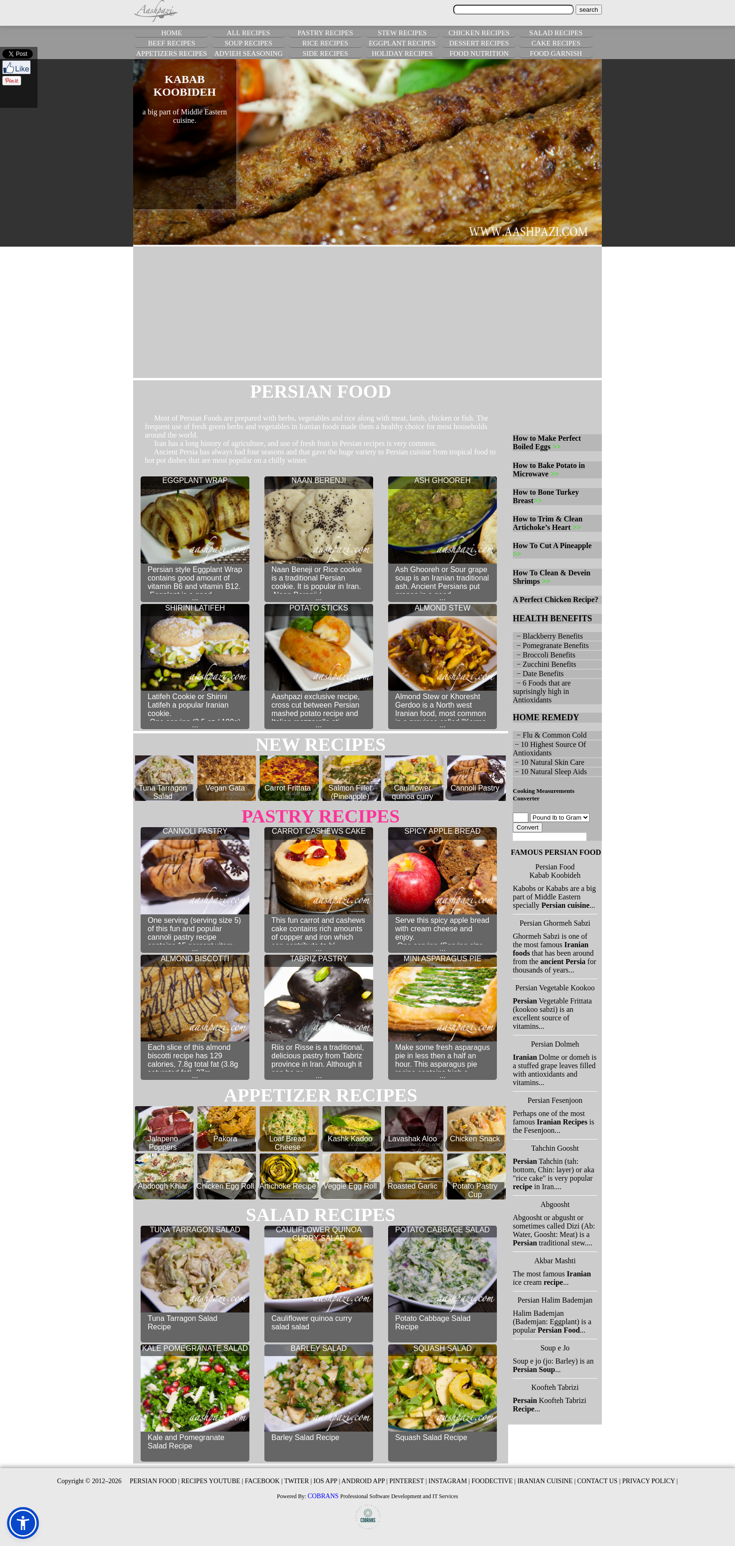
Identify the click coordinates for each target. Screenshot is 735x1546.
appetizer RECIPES (320, 1095)
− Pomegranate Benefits (551, 645)
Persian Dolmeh (555, 1044)
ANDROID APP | (364, 1481)
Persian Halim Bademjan (555, 1300)
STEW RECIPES (402, 33)
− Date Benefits (538, 674)
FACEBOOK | (264, 1481)
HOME (171, 33)
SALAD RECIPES (556, 33)
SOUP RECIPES (248, 43)
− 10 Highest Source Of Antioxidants (549, 748)
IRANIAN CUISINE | (547, 1481)
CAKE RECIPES (556, 43)
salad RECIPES (321, 1214)
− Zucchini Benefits (544, 664)
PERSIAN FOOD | (155, 1481)
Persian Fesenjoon (555, 1100)
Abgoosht (555, 1204)
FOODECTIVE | (494, 1481)
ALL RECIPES (248, 33)
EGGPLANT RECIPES (402, 43)
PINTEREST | (408, 1481)
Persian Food (555, 867)
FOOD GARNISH (556, 53)
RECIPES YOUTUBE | (212, 1481)
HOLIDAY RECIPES (402, 53)
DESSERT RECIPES (479, 43)
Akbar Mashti (555, 1261)
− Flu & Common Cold (550, 735)
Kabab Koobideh (555, 875)
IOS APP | (327, 1481)
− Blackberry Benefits (548, 636)
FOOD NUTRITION (479, 53)
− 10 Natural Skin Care (549, 762)
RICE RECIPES (325, 43)
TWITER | (298, 1481)
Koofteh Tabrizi (554, 1387)
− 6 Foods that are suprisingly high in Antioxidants (542, 691)
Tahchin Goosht (555, 1148)
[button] (23, 1523)
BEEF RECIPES (171, 43)
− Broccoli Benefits (544, 655)
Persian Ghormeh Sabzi (554, 923)
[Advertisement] (367, 312)
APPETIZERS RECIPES (171, 53)
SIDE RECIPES (325, 53)
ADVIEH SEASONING (248, 53)
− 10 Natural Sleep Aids (550, 772)
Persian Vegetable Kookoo (554, 988)
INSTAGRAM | (449, 1481)
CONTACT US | (598, 1481)
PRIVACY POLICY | (650, 1481)
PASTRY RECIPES (325, 33)
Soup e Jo (555, 1348)
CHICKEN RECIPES (479, 33)
